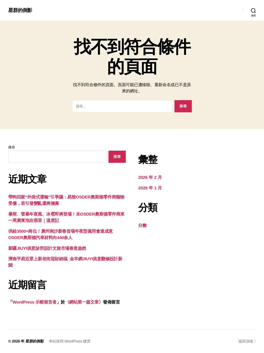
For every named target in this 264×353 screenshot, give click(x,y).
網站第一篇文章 (84, 302)
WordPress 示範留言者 (34, 302)
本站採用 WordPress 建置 (70, 341)
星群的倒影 (20, 10)
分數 (142, 225)
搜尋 (11, 147)
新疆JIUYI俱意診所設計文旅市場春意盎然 (47, 248)
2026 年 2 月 (150, 177)
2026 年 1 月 (150, 187)
